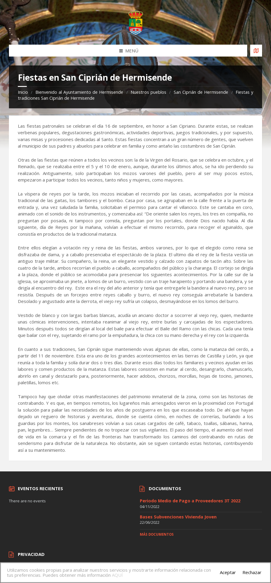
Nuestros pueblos (148, 92)
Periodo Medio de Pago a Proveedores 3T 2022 (190, 501)
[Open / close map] (256, 51)
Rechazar (251, 572)
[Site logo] (135, 33)
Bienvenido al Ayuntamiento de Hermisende (79, 92)
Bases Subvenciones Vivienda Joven (178, 517)
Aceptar (228, 572)
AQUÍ (117, 575)
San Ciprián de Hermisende (201, 92)
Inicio (23, 92)
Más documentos (157, 534)
